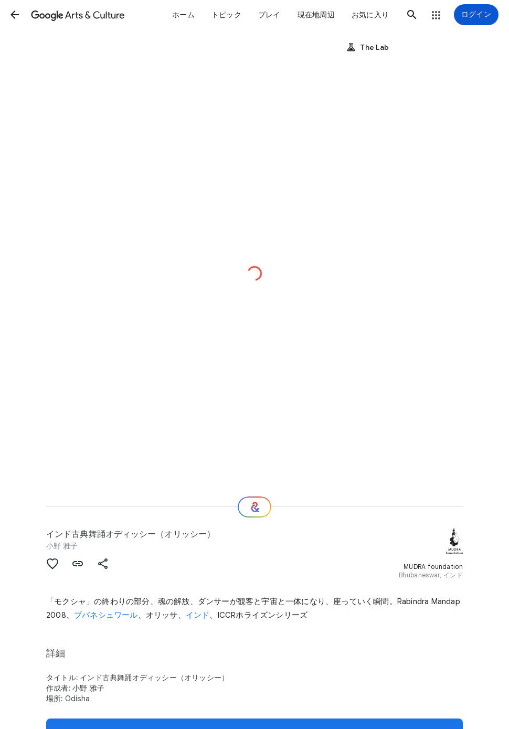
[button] (14, 14)
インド (198, 615)
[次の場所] (254, 506)
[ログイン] (476, 14)
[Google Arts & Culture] (77, 14)
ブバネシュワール (106, 615)
